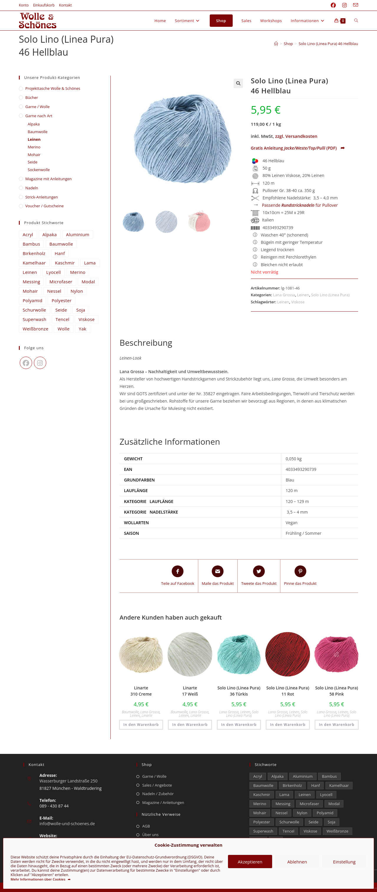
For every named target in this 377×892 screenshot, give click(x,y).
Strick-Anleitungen (41, 197)
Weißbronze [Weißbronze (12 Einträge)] (35, 329)
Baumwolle (130, 711)
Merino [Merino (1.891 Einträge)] (77, 272)
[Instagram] (40, 363)
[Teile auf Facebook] (177, 576)
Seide (32, 162)
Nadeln (31, 188)
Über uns (150, 834)
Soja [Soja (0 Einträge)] (80, 310)
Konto (24, 5)
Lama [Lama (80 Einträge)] (90, 263)
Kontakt (65, 5)
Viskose (298, 301)
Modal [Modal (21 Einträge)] (88, 281)
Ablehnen (297, 862)
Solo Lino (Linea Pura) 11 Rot (287, 691)
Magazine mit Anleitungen (48, 178)
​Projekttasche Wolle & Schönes (52, 88)
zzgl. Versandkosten (296, 136)
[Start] (276, 43)
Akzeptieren (250, 862)
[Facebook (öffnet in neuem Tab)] (333, 5)
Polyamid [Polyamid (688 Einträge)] (32, 300)
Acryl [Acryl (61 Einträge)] (28, 234)
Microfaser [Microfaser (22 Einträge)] (60, 281)
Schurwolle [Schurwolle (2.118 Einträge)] (34, 310)
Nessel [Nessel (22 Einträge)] (54, 291)
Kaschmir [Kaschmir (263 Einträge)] (65, 263)
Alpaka (34, 124)
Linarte (147, 715)
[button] (238, 83)
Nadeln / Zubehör (158, 793)
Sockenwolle (39, 169)
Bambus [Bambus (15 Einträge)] (31, 244)
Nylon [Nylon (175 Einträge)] (77, 291)
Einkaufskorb (43, 5)
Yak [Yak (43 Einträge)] (83, 329)
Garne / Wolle (37, 106)
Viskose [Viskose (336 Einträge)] (87, 319)
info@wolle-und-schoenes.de (67, 823)
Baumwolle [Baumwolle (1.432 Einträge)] (61, 244)
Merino (34, 147)
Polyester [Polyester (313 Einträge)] (62, 300)
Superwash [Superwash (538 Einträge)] (34, 319)
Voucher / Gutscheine (44, 205)
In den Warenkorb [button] (141, 724)
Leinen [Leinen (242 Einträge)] (30, 272)
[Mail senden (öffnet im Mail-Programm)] (354, 5)
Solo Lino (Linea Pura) (330, 294)
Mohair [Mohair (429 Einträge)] (30, 291)
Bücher (31, 97)
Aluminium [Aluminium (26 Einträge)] (77, 234)
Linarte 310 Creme (141, 691)
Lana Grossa (284, 294)
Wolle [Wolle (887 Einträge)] (64, 329)
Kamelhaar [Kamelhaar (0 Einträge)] (34, 263)
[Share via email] (218, 576)
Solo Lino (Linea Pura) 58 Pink (336, 691)
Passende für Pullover (300, 205)
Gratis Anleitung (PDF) (298, 148)
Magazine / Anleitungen (163, 802)
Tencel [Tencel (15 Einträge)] (63, 319)
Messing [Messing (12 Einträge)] (31, 281)
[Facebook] (26, 363)
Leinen (303, 294)
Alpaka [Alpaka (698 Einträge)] (49, 234)
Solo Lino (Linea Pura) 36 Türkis (238, 691)
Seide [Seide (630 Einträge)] (61, 310)
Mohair (34, 154)
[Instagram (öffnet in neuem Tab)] (344, 5)
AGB (146, 826)
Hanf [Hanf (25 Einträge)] (60, 253)
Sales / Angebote (157, 785)
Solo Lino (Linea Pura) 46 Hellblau (328, 43)
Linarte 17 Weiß (190, 691)
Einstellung (344, 862)
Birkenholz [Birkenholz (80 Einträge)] (34, 253)
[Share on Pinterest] (300, 576)
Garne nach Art (38, 115)
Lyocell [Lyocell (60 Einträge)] (53, 272)
